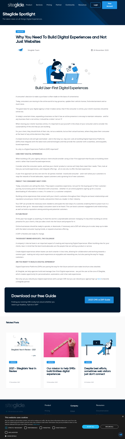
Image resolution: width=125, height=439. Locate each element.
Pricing (49, 5)
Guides (88, 363)
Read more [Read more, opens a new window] (36, 424)
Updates (13, 363)
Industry (20, 31)
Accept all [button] (90, 427)
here (99, 279)
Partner (59, 5)
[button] (42, 436)
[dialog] (62, 426)
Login (96, 5)
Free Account (110, 5)
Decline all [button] (109, 427)
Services (39, 5)
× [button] (123, 416)
